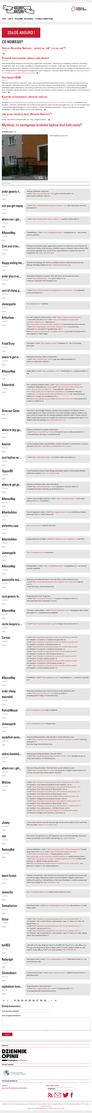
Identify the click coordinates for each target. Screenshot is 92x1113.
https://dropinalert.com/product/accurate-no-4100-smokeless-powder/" (55, 661)
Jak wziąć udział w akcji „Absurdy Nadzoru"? (27, 114)
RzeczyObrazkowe (41, 1108)
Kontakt (5, 1085)
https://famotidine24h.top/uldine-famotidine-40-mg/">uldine (52, 756)
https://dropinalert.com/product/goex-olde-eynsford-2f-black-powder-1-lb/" (56, 791)
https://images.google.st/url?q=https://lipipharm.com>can (50, 327)
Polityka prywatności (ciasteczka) (14, 1088)
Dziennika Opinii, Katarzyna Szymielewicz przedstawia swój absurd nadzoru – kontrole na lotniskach (41, 102)
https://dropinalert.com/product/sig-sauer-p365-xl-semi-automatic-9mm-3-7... (57, 919)
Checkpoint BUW (11, 77)
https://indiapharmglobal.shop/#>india (57, 905)
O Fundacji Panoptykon (44, 19)
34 (26, 1000)
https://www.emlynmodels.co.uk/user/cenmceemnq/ (63, 849)
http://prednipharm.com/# (50, 677)
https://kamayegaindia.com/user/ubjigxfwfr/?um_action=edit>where (51, 399)
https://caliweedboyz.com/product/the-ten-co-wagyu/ (54, 446)
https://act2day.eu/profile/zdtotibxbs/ (69, 317)
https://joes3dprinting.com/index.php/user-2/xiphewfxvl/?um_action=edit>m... (55, 863)
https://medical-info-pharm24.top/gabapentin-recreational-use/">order (55, 290)
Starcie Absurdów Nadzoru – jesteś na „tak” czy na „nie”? (34, 48)
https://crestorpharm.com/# (35, 552)
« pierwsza (4, 999)
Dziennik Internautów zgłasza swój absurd (25, 58)
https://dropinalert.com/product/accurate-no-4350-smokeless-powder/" (55, 651)
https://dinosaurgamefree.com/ (56, 420)
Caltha (51, 1108)
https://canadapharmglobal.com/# (37, 892)
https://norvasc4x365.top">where (43, 432)
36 (33, 1000)
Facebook (72, 1095)
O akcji (10, 19)
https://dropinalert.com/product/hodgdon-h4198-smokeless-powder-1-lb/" (56, 796)
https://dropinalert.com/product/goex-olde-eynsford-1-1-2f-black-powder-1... (57, 806)
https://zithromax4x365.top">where (44, 486)
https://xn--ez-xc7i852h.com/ (47, 825)
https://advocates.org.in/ (46, 253)
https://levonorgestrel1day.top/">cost (44, 598)
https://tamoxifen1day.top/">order (43, 193)
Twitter (66, 1095)
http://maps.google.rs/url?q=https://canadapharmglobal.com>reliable (54, 859)
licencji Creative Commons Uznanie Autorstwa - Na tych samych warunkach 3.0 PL (61, 1104)
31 (15, 1000)
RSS (50, 1095)
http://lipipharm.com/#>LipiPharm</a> (64, 539)
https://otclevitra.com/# (34, 525)
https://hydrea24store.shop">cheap (44, 457)
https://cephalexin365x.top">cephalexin (45, 988)
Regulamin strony (52, 1085)
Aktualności (28, 19)
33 (22, 1000)
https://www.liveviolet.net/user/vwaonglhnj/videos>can (47, 331)
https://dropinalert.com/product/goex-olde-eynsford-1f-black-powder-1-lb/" (56, 801)
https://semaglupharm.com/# (36, 710)
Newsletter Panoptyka (54, 1093)
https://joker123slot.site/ (67, 838)
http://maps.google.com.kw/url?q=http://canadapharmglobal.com (47, 856)
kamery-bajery (6, 183)
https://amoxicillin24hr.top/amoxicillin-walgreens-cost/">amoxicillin (54, 582)
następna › (52, 999)
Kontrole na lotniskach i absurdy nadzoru (24, 97)
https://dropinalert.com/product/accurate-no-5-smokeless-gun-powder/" (55, 647)
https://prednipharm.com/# (51, 371)
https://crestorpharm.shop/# (65, 498)
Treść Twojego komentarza (11, 1015)
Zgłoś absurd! (21, 33)
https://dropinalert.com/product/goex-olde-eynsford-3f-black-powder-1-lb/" (56, 787)
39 (45, 1000)
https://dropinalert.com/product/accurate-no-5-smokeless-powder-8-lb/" (55, 637)
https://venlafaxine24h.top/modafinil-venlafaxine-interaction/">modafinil (56, 739)
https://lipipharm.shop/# (48, 343)
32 (18, 1000)
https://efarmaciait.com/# (57, 973)
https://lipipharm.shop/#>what (60, 512)
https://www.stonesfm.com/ (50, 473)
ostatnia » (56, 999)
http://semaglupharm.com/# (60, 610)
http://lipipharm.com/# (34, 304)
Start (4, 19)
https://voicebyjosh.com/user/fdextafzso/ (68, 384)
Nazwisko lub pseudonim (10, 1011)
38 (41, 1000)
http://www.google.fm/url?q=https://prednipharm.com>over (51, 394)
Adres (4, 199)
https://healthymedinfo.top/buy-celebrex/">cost (48, 219)
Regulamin (19, 19)
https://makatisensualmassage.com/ (59, 265)
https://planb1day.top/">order (42, 278)
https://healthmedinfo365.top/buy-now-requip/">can (49, 205)
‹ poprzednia (8, 999)
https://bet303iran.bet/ (70, 949)
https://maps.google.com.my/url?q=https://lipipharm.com (45, 324)
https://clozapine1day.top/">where (43, 770)
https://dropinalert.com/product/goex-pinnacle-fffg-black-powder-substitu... (57, 782)
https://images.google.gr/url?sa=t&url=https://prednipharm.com (47, 391)
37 (37, 1000)
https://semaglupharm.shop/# (53, 232)
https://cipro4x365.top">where (42, 359)
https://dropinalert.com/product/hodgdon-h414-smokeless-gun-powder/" (55, 810)
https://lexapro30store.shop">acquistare (45, 624)
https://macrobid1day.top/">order (43, 693)
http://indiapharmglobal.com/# (56, 959)
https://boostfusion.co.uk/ (52, 882)
